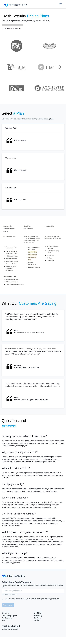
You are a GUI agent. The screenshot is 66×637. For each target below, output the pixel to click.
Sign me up (7, 605)
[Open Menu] (60, 4)
